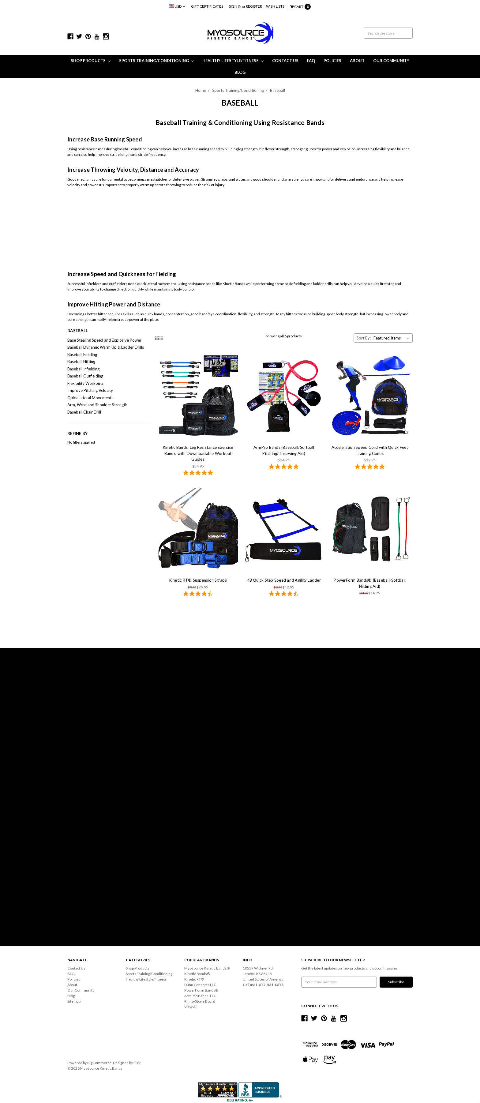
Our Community (391, 60)
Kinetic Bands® (197, 973)
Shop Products (91, 60)
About (357, 60)
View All (190, 1006)
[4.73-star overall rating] (284, 594)
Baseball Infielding (83, 368)
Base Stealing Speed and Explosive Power (104, 340)
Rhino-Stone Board (199, 1001)
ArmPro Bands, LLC (200, 995)
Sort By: (364, 338)
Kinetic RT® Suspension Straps (198, 580)
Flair (137, 1062)
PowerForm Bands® (201, 990)
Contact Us (285, 60)
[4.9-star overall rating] (284, 467)
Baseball (277, 90)
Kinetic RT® (194, 979)
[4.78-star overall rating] (198, 473)
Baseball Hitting (81, 361)
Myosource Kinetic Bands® (207, 968)
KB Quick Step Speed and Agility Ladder (284, 580)
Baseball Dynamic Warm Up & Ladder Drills (105, 347)
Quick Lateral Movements (90, 397)
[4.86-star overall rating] (369, 467)
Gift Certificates (207, 6)
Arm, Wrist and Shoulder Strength (97, 404)
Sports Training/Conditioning (156, 60)
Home (200, 90)
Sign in (235, 6)
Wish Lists (275, 6)
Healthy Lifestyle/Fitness (233, 60)
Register (254, 6)
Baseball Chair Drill (84, 412)
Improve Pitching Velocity (90, 390)
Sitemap (74, 1001)
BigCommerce (99, 1062)
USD (177, 6)
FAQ (311, 60)
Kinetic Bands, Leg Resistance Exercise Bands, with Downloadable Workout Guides (198, 453)
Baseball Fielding (82, 354)
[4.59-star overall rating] (198, 594)
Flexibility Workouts (85, 383)
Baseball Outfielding (85, 375)
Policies (332, 60)
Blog (240, 72)
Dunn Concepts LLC (200, 984)
